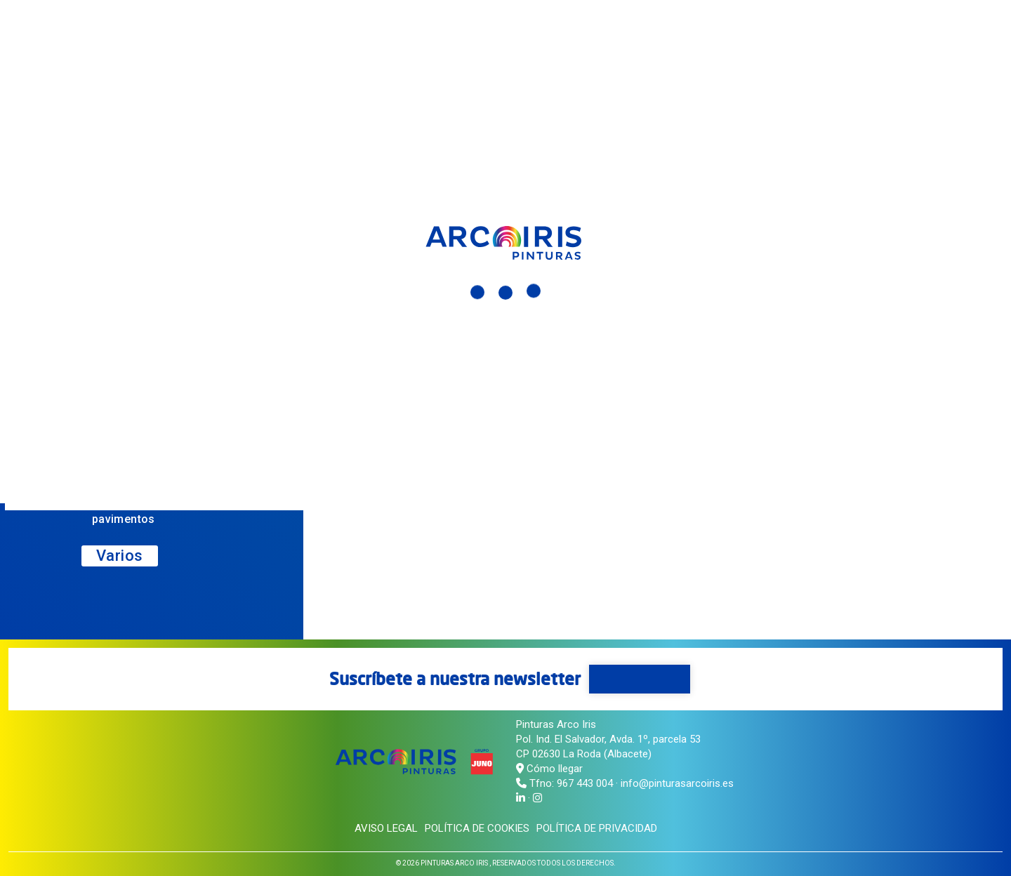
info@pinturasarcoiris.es (677, 783)
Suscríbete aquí (639, 678)
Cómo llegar (549, 768)
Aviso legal (386, 828)
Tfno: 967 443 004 (571, 783)
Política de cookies (477, 828)
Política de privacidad (596, 828)
